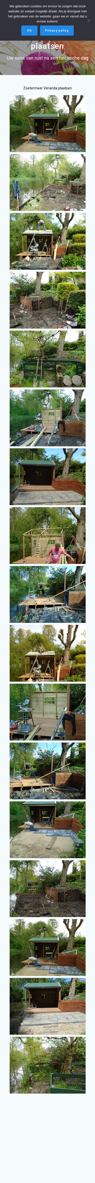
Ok (29, 30)
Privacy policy (57, 30)
